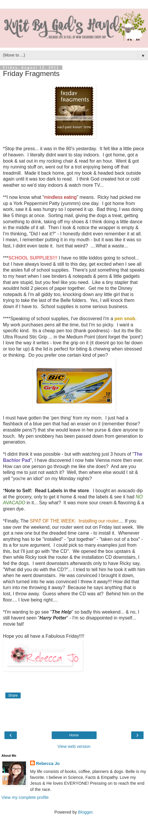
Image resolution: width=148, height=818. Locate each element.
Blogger (85, 812)
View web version (74, 746)
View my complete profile (25, 797)
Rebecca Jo (48, 763)
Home (74, 735)
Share (13, 695)
